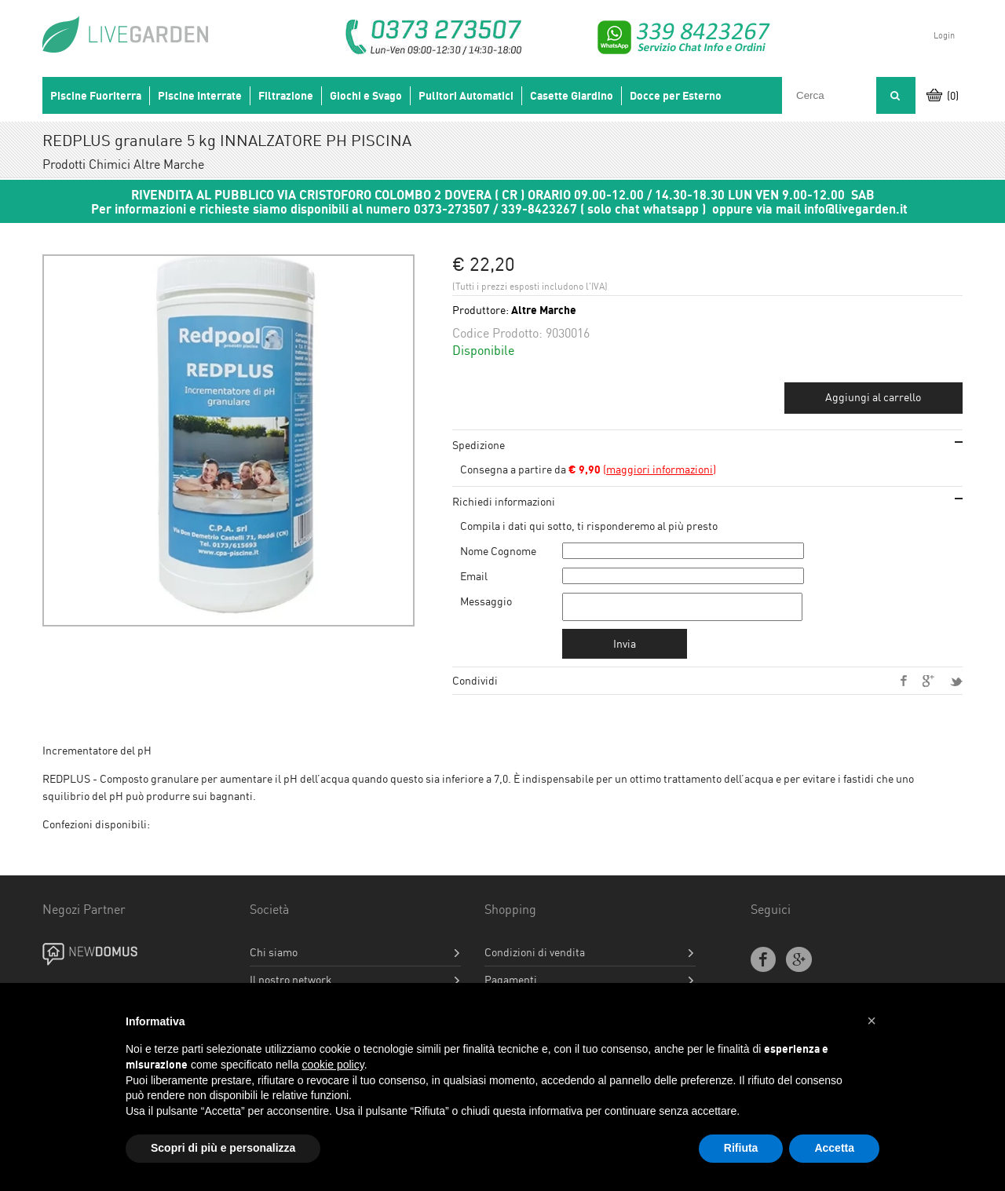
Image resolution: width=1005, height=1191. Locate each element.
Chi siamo (274, 957)
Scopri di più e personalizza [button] (223, 1148)
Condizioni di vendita (534, 957)
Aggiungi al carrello (873, 397)
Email (474, 576)
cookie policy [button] (333, 1064)
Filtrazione (285, 96)
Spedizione (478, 444)
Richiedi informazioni (503, 501)
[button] (871, 1020)
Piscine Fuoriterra (95, 96)
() (642, 469)
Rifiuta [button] (741, 1148)
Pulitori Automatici (465, 96)
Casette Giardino (571, 96)
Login (944, 35)
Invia (624, 648)
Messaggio (486, 601)
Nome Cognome (498, 550)
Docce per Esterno (676, 96)
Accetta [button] (834, 1148)
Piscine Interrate (200, 96)
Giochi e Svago (366, 96)
